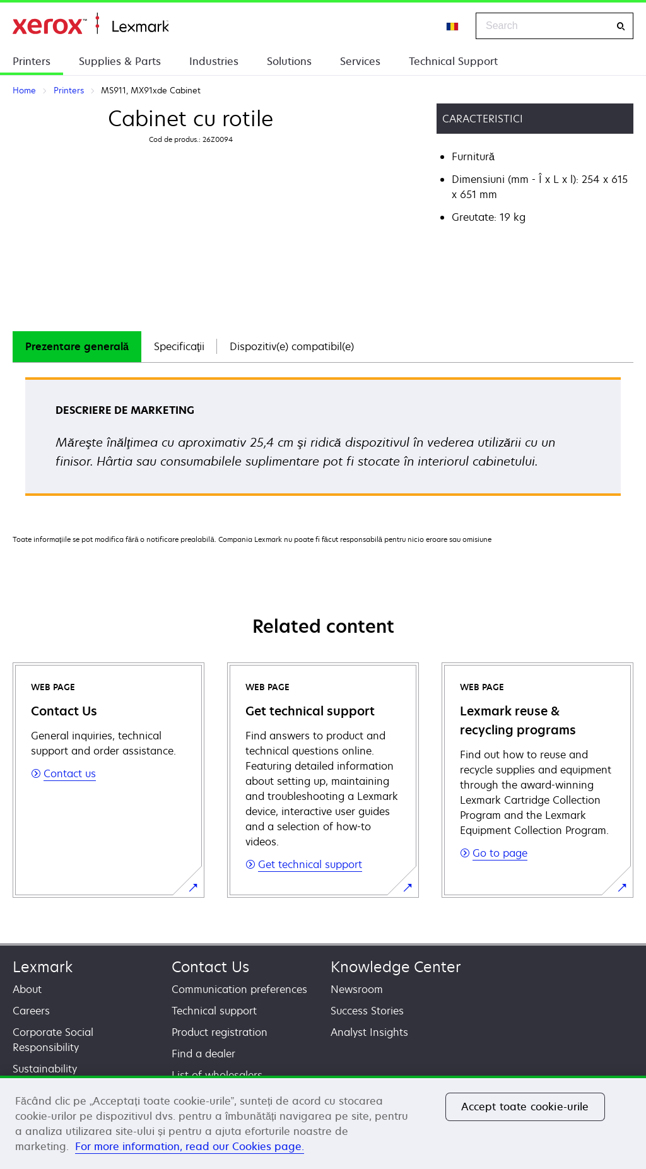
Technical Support (453, 61)
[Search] (620, 26)
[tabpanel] (323, 441)
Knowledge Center (396, 967)
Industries (213, 61)
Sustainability (45, 1069)
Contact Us (210, 967)
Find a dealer (203, 1053)
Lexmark (43, 967)
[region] (323, 1122)
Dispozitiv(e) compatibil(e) (292, 346)
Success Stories (367, 1011)
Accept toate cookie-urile (525, 1106)
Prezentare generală (77, 346)
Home (90, 24)
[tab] (77, 346)
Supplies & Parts (120, 61)
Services (360, 61)
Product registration (219, 1032)
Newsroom (357, 989)
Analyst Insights (369, 1032)
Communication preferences (239, 989)
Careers (31, 1011)
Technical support (214, 1011)
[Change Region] (453, 25)
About (27, 989)
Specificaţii (179, 346)
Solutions (289, 61)
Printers (31, 61)
